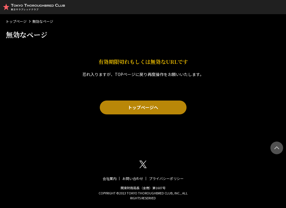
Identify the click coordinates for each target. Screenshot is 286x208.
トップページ (16, 21)
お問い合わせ (132, 178)
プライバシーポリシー (166, 178)
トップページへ (143, 107)
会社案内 (110, 178)
